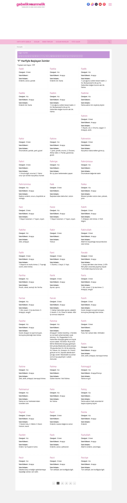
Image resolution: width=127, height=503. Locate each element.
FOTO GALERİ (76, 42)
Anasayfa (19, 47)
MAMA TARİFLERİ (47, 42)
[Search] (109, 42)
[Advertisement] (63, 24)
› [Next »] (74, 483)
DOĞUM (36, 42)
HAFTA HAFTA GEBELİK (24, 42)
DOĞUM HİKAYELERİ (62, 42)
